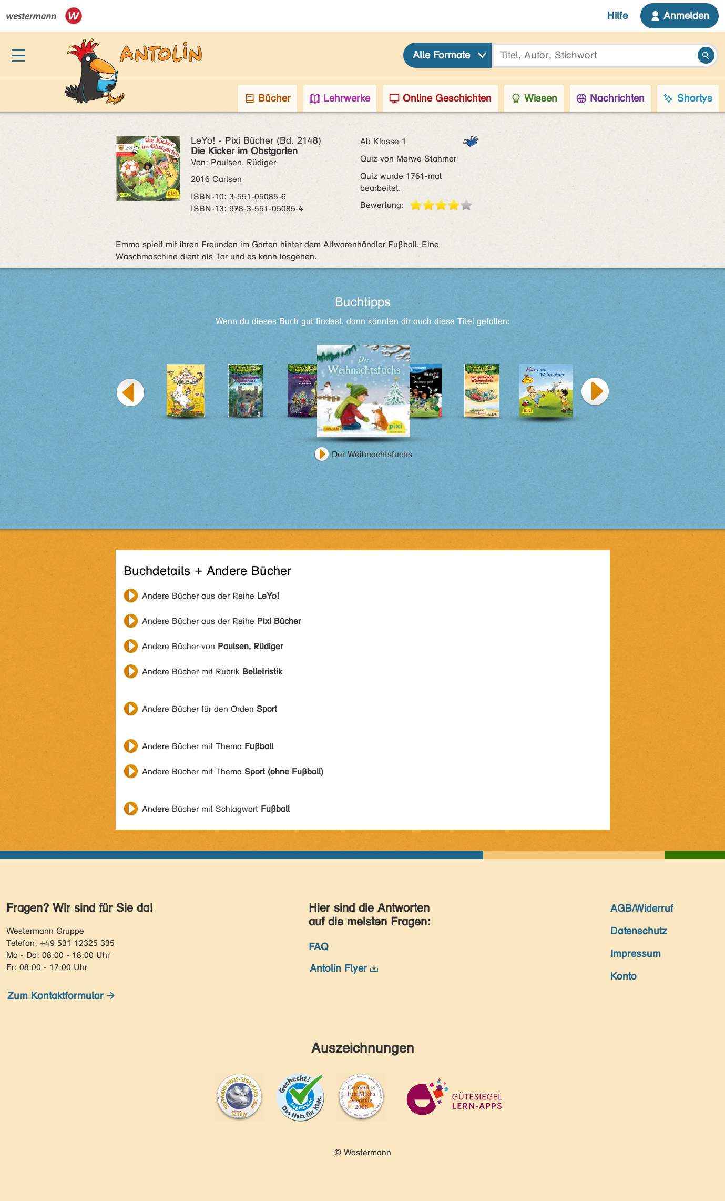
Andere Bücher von (212, 646)
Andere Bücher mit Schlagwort (216, 809)
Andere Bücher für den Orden (209, 709)
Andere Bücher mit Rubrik (212, 672)
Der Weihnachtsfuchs (372, 454)
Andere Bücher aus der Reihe (210, 596)
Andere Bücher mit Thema (207, 746)
